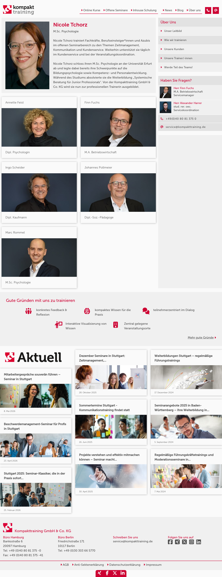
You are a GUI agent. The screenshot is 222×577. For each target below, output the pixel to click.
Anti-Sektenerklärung (88, 565)
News (167, 10)
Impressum (153, 565)
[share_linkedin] (122, 573)
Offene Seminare (115, 10)
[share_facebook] (107, 573)
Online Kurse (90, 10)
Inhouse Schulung (143, 10)
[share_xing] (99, 573)
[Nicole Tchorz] (208, 10)
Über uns (194, 10)
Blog (179, 10)
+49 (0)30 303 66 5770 (79, 550)
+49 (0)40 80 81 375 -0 (25, 550)
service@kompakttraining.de (133, 541)
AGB (64, 565)
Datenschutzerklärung (123, 565)
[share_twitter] (115, 573)
